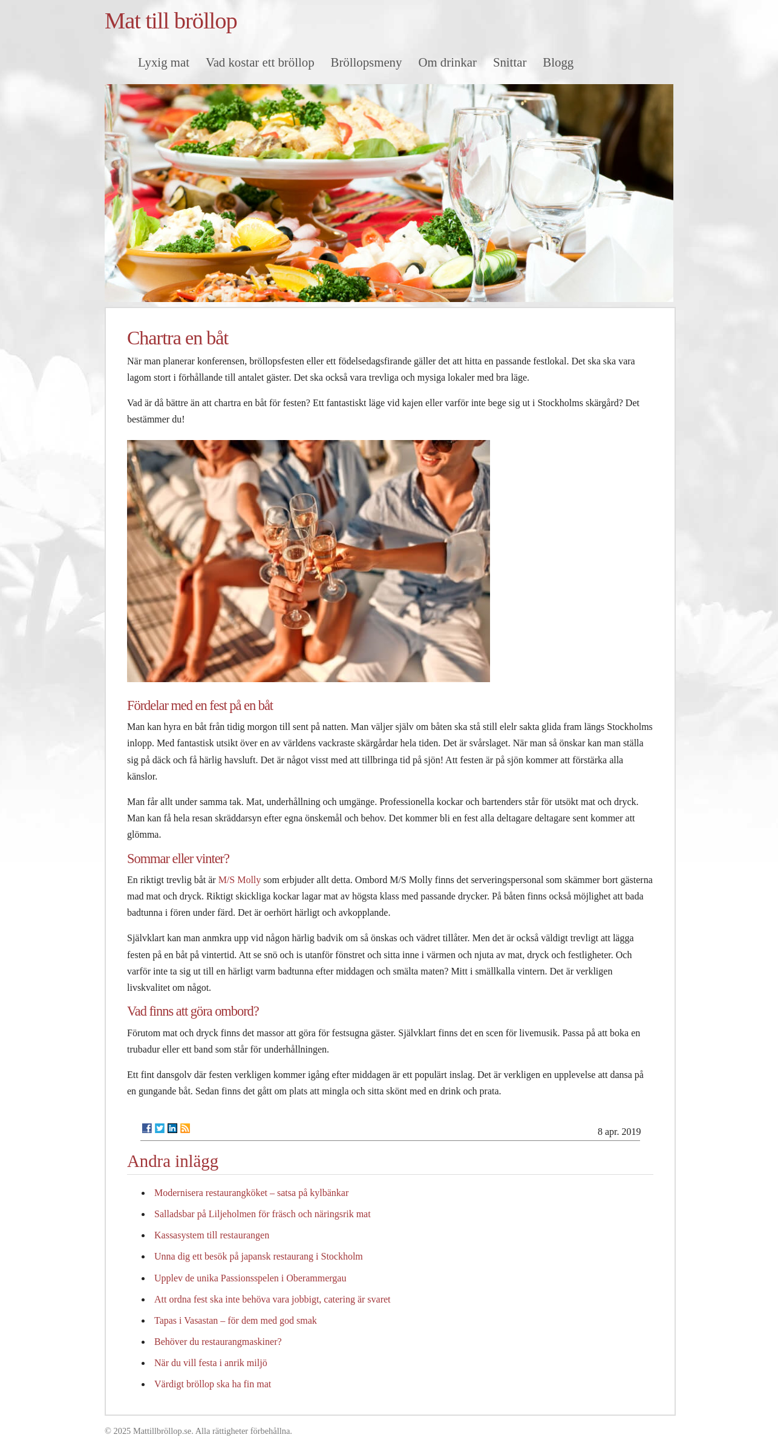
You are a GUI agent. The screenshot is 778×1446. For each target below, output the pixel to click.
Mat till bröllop (171, 20)
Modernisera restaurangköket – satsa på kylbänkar (251, 1193)
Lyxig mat (163, 62)
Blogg (558, 62)
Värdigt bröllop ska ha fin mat (212, 1384)
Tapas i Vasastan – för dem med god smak (235, 1320)
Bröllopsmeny (366, 62)
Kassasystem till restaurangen (211, 1235)
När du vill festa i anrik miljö (210, 1363)
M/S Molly (239, 880)
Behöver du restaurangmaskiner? (218, 1341)
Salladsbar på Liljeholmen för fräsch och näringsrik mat (262, 1214)
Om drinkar (447, 62)
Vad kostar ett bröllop (260, 62)
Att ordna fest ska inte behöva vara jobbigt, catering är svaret (272, 1299)
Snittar (509, 62)
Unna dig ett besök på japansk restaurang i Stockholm (258, 1256)
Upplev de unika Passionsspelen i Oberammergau (250, 1278)
